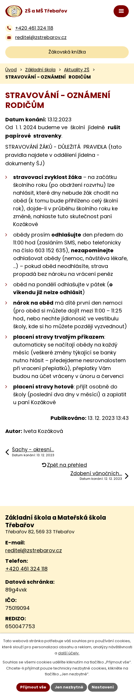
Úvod (11, 70)
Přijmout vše (33, 687)
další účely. (68, 653)
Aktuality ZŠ (76, 70)
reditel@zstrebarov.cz (33, 550)
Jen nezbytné (69, 687)
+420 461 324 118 (26, 568)
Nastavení (103, 687)
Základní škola (40, 70)
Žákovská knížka (67, 52)
